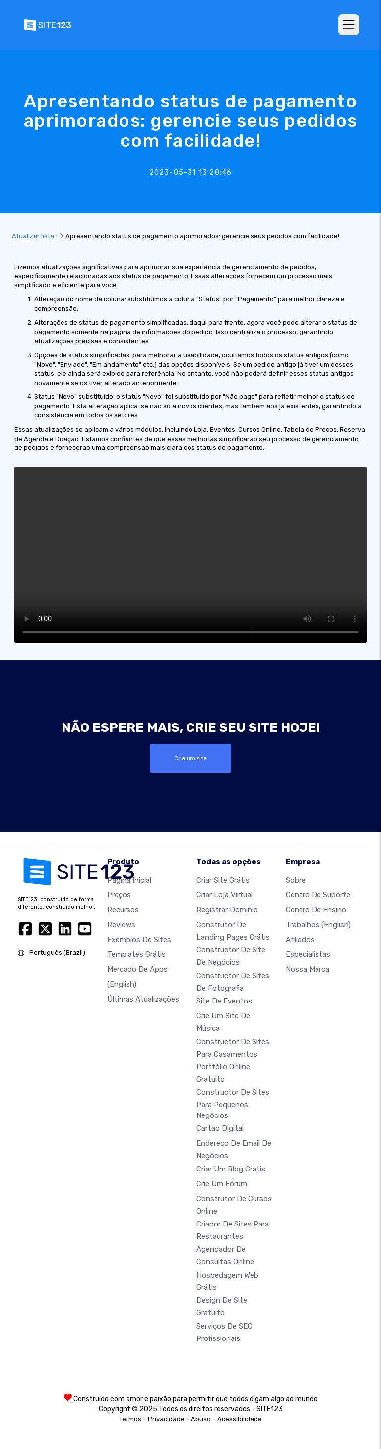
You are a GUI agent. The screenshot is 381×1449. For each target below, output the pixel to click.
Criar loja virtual (224, 895)
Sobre (296, 880)
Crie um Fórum (221, 1183)
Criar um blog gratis (230, 1169)
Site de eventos (224, 1001)
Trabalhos (318, 924)
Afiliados (300, 939)
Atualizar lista (33, 236)
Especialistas (308, 954)
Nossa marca (307, 969)
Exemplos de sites (139, 939)
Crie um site (190, 758)
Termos (130, 1419)
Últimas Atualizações (143, 999)
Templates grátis (136, 954)
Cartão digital (220, 1128)
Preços (119, 895)
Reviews (121, 924)
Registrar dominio (227, 909)
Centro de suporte (318, 895)
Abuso (201, 1419)
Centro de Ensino (316, 909)
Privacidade (166, 1419)
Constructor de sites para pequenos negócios (232, 1103)
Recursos (123, 909)
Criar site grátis (223, 880)
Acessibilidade (239, 1419)
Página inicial (129, 880)
